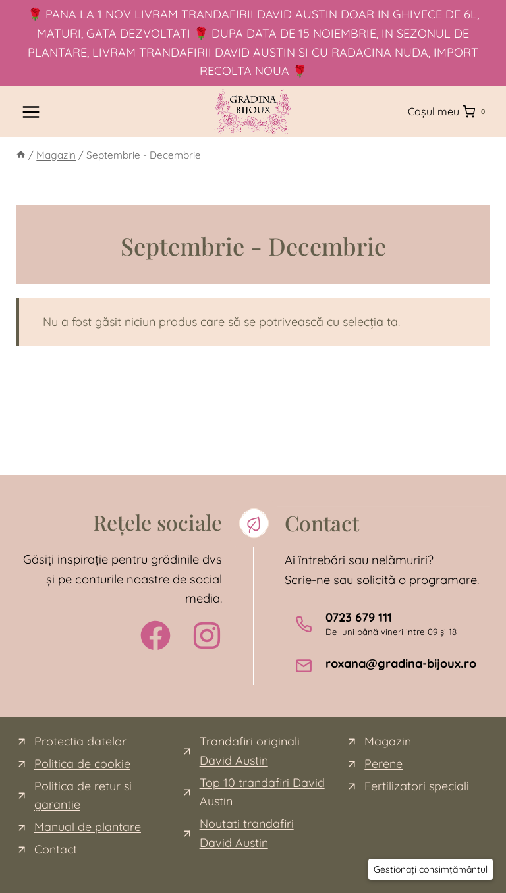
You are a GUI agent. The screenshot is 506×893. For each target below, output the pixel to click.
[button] (430, 869)
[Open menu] (31, 111)
